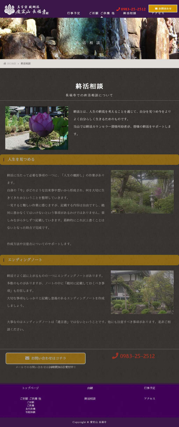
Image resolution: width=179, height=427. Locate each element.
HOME (9, 63)
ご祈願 (30, 402)
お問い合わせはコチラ (45, 359)
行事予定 (73, 23)
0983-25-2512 (133, 357)
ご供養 (30, 405)
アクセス (158, 23)
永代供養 (30, 409)
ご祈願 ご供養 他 (102, 23)
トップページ (18, 23)
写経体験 (30, 412)
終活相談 (130, 23)
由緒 (45, 23)
